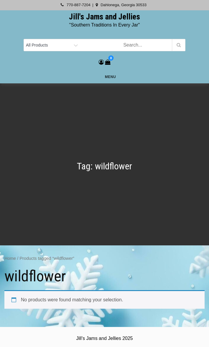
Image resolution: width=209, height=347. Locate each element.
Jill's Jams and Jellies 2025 (104, 338)
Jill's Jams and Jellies (104, 17)
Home (10, 258)
